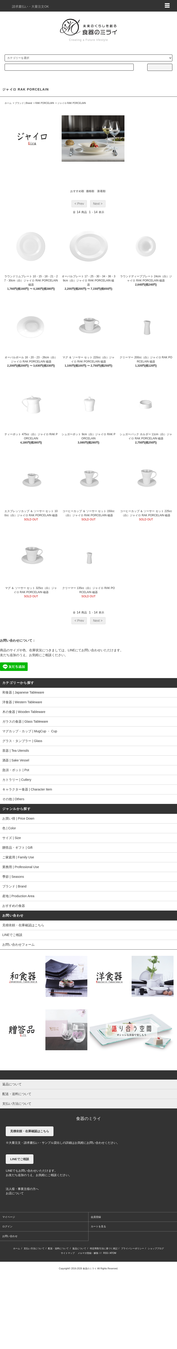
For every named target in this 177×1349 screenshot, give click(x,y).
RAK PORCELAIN (44, 103)
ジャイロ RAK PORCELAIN (71, 103)
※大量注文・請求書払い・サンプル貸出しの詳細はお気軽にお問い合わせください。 (63, 1142)
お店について (15, 1193)
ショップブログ (156, 1248)
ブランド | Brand (23, 103)
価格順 (90, 191)
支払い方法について (34, 1248)
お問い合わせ (10, 1236)
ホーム (8, 103)
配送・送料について (58, 1248)
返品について (79, 1248)
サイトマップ (68, 1253)
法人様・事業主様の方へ (22, 1189)
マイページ (8, 1217)
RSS (105, 1253)
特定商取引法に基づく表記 (104, 1248)
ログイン (7, 1226)
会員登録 (96, 1217)
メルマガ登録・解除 (88, 1253)
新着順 (101, 191)
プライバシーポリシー (132, 1248)
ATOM (113, 1253)
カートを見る (98, 1226)
